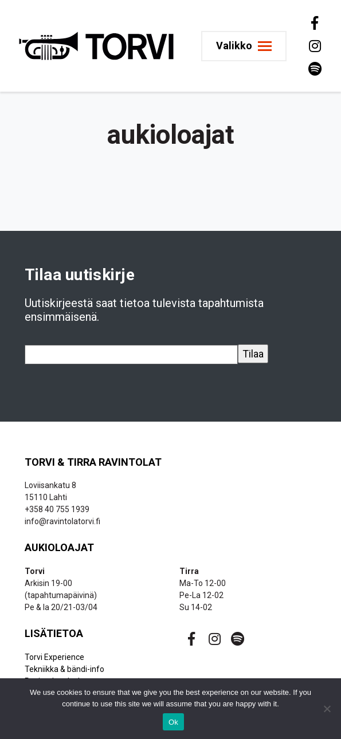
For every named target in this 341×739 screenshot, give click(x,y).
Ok (173, 722)
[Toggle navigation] (244, 46)
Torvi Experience (54, 657)
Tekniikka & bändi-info (64, 669)
